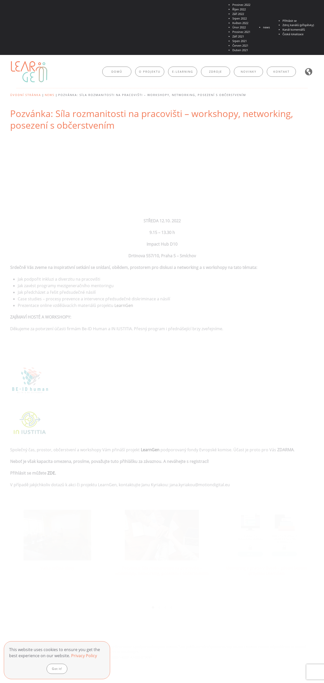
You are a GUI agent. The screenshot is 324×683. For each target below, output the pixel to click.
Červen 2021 (240, 45)
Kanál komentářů (293, 29)
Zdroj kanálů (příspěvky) (298, 25)
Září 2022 (238, 14)
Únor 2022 (239, 27)
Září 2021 (238, 36)
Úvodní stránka (25, 95)
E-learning (182, 71)
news (266, 27)
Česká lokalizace (292, 34)
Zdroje (215, 71)
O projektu (149, 71)
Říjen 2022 (239, 9)
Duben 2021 (240, 50)
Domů (116, 71)
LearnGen (123, 305)
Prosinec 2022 (241, 5)
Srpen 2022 (239, 18)
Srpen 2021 (239, 41)
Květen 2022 (240, 23)
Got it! (57, 669)
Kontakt (281, 71)
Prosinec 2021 (241, 32)
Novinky (248, 71)
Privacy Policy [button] (84, 655)
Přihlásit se (289, 21)
